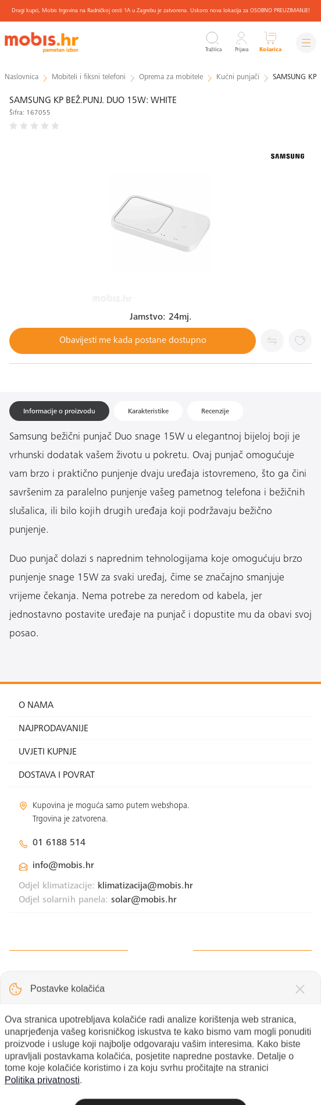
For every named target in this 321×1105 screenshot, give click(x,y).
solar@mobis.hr (144, 900)
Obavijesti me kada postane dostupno (132, 340)
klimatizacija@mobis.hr (145, 886)
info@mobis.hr (63, 865)
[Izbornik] (306, 43)
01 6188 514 (59, 843)
